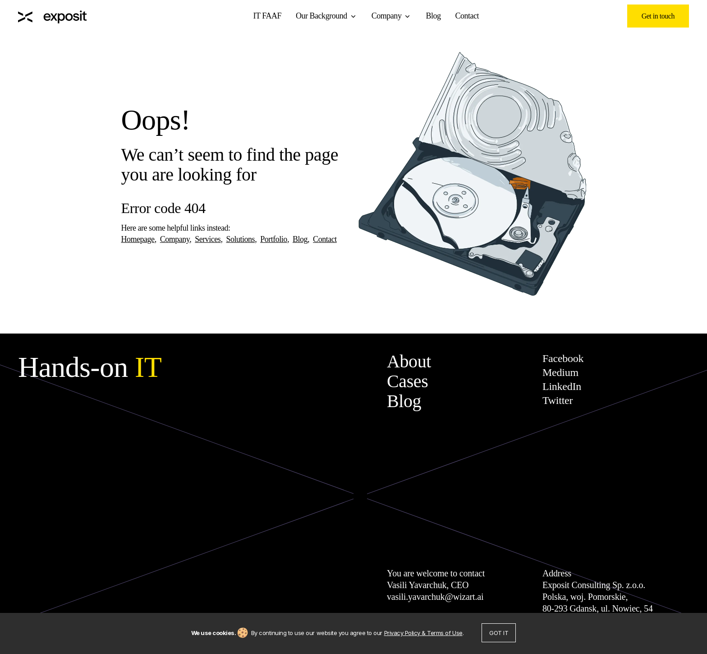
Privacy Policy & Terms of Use (423, 632)
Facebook (562, 358)
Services (207, 239)
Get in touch (658, 16)
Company (387, 15)
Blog (433, 15)
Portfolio (273, 239)
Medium (560, 372)
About (409, 361)
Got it (498, 632)
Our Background (321, 15)
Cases (407, 381)
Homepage (138, 239)
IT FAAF (267, 15)
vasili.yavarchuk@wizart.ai (435, 597)
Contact (467, 15)
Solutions (240, 239)
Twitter (557, 400)
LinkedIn (561, 386)
